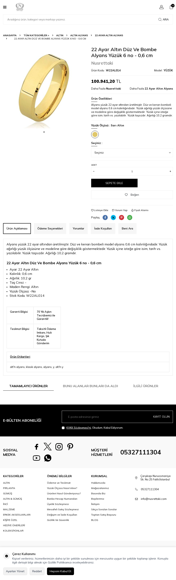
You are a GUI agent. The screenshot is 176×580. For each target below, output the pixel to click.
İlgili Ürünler (145, 386)
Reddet (37, 571)
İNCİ (5, 504)
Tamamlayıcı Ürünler (28, 386)
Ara (163, 19)
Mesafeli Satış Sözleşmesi (63, 509)
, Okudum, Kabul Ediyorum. (92, 427)
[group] (44, 87)
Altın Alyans (79, 35)
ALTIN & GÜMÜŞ (12, 498)
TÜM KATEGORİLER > (36, 35)
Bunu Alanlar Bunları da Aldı (90, 386)
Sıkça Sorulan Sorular (104, 509)
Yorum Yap (120, 210)
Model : (163, 70)
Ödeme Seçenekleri (50, 228)
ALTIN (59, 35)
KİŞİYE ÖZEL (10, 520)
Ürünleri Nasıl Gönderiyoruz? (64, 493)
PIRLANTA (9, 488)
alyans (47, 367)
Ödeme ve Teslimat (59, 482)
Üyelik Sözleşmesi (58, 504)
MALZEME (9, 509)
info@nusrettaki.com (154, 498)
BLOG (94, 520)
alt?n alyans (17, 367)
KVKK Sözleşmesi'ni (78, 427)
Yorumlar (78, 228)
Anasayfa (10, 35)
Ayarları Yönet (15, 571)
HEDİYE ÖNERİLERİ (14, 525)
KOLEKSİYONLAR (13, 530)
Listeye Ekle (99, 210)
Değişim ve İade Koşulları (62, 514)
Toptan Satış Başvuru (103, 514)
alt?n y (59, 367)
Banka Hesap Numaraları (62, 498)
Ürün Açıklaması (17, 228)
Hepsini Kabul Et (60, 571)
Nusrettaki (102, 63)
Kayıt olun (161, 416)
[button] (44, 132)
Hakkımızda (98, 482)
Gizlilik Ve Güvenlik (58, 520)
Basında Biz (98, 493)
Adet (94, 165)
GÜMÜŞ (7, 493)
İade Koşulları (103, 228)
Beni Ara (127, 228)
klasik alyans (34, 367)
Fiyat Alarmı (139, 210)
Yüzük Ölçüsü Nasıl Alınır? (62, 488)
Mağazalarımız (100, 488)
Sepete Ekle (114, 183)
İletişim (95, 504)
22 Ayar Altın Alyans (109, 35)
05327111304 (140, 452)
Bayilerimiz (97, 498)
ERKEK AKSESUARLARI (16, 514)
